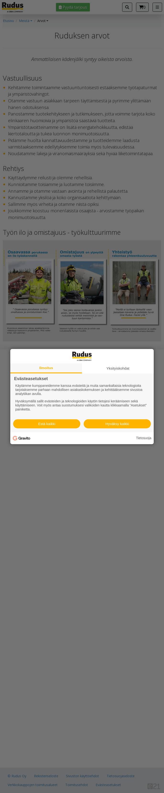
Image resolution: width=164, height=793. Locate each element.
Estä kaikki (46, 424)
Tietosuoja (143, 438)
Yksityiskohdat (117, 368)
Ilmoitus (46, 368)
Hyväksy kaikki (117, 424)
